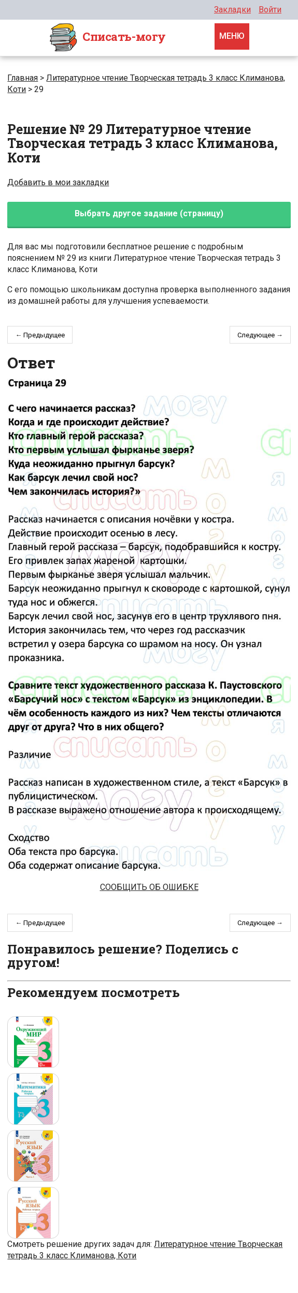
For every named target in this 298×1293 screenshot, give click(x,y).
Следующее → (260, 335)
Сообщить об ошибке (149, 887)
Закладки (232, 9)
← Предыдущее (40, 335)
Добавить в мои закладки (58, 182)
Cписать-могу (107, 37)
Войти (270, 9)
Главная (22, 78)
